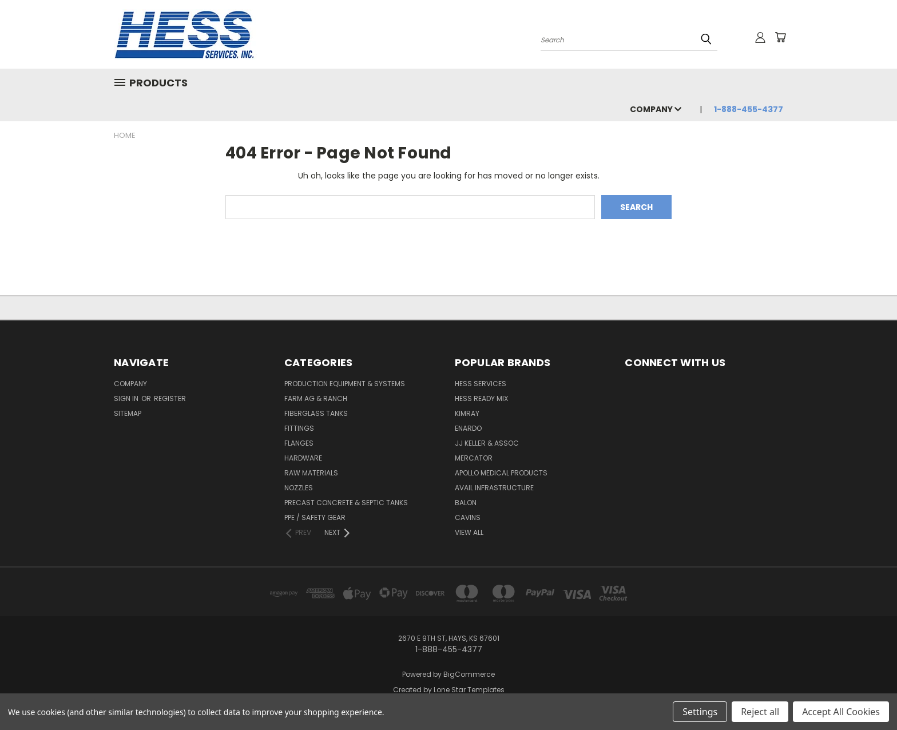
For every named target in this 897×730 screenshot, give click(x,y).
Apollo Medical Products (501, 473)
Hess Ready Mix (481, 398)
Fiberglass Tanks (316, 413)
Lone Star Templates (469, 690)
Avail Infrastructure (494, 488)
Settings (699, 711)
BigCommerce (469, 674)
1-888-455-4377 (748, 109)
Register (170, 398)
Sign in (127, 398)
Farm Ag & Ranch (315, 398)
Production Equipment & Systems (344, 383)
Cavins (468, 517)
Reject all (760, 711)
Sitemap (127, 413)
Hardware (303, 458)
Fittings (299, 428)
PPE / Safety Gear (315, 517)
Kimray (467, 413)
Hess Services (480, 383)
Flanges (298, 443)
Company (655, 109)
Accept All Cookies (841, 711)
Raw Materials (311, 473)
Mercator (474, 458)
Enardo (468, 428)
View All (469, 532)
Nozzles (298, 488)
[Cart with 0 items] (780, 37)
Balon (466, 502)
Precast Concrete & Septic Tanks (346, 502)
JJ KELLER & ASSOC (487, 443)
